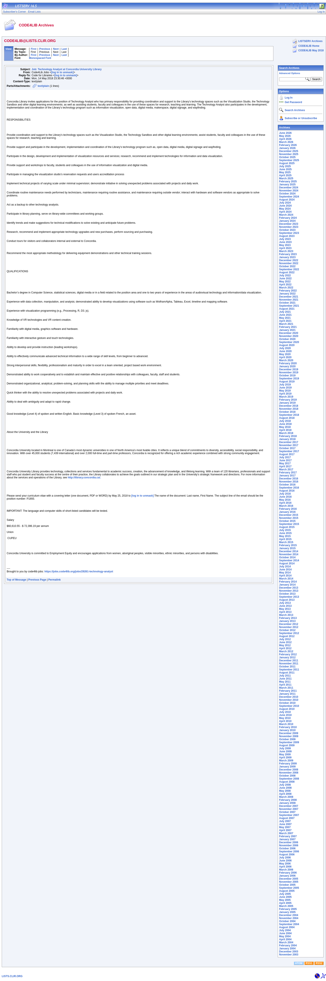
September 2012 (289, 633)
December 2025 (288, 151)
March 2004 (286, 942)
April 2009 (285, 757)
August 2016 (286, 490)
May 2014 (284, 572)
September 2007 (289, 815)
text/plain (43, 85)
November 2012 (288, 627)
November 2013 (288, 590)
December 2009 (288, 733)
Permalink (54, 579)
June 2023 (285, 242)
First (33, 48)
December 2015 (288, 514)
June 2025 (285, 169)
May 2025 (284, 172)
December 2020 (288, 333)
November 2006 (288, 845)
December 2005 (288, 878)
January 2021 (287, 330)
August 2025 (286, 163)
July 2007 (285, 821)
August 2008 (286, 781)
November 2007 (288, 809)
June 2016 (285, 496)
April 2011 (285, 684)
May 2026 (284, 136)
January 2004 (287, 948)
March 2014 (286, 578)
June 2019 (285, 387)
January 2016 (287, 511)
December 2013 (288, 587)
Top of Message (16, 579)
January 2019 (287, 402)
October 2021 (287, 302)
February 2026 (288, 145)
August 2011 (286, 672)
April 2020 (285, 357)
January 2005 (287, 912)
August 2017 (286, 454)
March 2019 (286, 396)
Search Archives (289, 68)
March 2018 (286, 433)
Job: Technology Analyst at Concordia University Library (67, 69)
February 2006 (288, 872)
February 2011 (288, 690)
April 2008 (285, 793)
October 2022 (287, 266)
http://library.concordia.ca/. (84, 477)
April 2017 (285, 466)
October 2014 (287, 557)
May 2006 (284, 863)
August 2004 (286, 927)
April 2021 (285, 320)
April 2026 (285, 139)
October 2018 (287, 411)
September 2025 (289, 160)
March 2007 (286, 833)
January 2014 (287, 584)
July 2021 (285, 311)
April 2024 (285, 211)
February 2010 (288, 727)
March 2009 (286, 760)
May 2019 (284, 390)
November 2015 (288, 518)
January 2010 (287, 730)
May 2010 (284, 718)
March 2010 (286, 724)
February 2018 (288, 436)
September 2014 (289, 560)
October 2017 (287, 448)
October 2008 (287, 775)
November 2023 (288, 226)
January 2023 (287, 257)
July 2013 (285, 602)
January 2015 (287, 548)
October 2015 (287, 521)
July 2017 (285, 457)
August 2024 (286, 199)
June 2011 (285, 678)
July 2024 (285, 202)
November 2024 (288, 190)
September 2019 (289, 378)
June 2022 (285, 278)
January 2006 (287, 875)
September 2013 (289, 596)
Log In (288, 97)
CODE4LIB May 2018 (311, 50)
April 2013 (285, 612)
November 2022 (288, 263)
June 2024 (285, 205)
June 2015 (285, 533)
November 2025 (288, 154)
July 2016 (285, 493)
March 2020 (286, 360)
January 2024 (287, 220)
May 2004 (284, 936)
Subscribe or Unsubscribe (301, 118)
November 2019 (288, 372)
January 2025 (287, 184)
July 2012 (285, 639)
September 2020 (289, 342)
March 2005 (286, 906)
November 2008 (288, 772)
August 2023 (286, 236)
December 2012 (288, 624)
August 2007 (286, 818)
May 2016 (284, 499)
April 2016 (285, 502)
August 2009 (286, 745)
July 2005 (285, 893)
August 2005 (286, 890)
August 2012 (286, 636)
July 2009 (285, 748)
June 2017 (285, 460)
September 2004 (289, 924)
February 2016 (288, 508)
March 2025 (286, 178)
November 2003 (288, 954)
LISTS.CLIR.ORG (12, 976)
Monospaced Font (40, 58)
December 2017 (288, 442)
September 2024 (289, 196)
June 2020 (285, 351)
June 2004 (285, 933)
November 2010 (288, 699)
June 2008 (285, 787)
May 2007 (284, 827)
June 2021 (285, 314)
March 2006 (286, 869)
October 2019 (287, 375)
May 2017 (284, 463)
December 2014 (288, 551)
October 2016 (287, 484)
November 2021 (288, 299)
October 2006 (287, 848)
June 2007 (285, 824)
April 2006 (285, 866)
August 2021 (286, 308)
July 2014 (285, 566)
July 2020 (285, 348)
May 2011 (284, 681)
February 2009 (288, 763)
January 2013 (287, 621)
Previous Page (37, 579)
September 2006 (289, 851)
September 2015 (289, 524)
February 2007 (288, 836)
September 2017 (289, 451)
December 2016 (288, 478)
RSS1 (309, 963)
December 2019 (288, 369)
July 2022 (285, 275)
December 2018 (288, 405)
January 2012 (287, 657)
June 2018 (285, 424)
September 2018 (289, 414)
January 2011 (287, 693)
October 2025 (287, 157)
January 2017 (287, 475)
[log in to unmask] (62, 72)
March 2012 (286, 651)
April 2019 (285, 393)
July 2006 (285, 857)
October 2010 (287, 702)
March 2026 (286, 142)
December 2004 (288, 915)
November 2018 (288, 408)
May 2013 (284, 608)
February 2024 (288, 217)
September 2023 (289, 233)
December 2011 (288, 660)
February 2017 (288, 472)
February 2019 (288, 399)
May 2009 (284, 754)
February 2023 (288, 254)
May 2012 (284, 645)
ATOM (298, 963)
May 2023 (284, 245)
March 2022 (286, 287)
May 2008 (284, 790)
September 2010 (289, 705)
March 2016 (286, 505)
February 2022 (288, 290)
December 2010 (288, 696)
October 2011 (287, 666)
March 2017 (286, 469)
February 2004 (288, 945)
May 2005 (284, 900)
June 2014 (285, 569)
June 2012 (285, 642)
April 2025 (285, 175)
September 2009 (289, 742)
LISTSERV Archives (310, 41)
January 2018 (287, 439)
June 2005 (285, 896)
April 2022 (285, 284)
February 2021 (288, 327)
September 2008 (289, 778)
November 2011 (288, 663)
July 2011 (285, 675)
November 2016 (288, 481)
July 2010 (285, 712)
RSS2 (319, 963)
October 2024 (287, 193)
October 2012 (287, 630)
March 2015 (286, 542)
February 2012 (288, 654)
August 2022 (286, 272)
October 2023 (287, 229)
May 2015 (284, 536)
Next (56, 48)
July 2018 (285, 421)
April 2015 (285, 539)
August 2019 (286, 381)
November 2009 (288, 736)
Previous (44, 48)
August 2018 (286, 417)
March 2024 (286, 214)
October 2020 (287, 339)
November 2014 (288, 554)
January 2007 (287, 839)
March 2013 (286, 615)
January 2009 (287, 766)
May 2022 (284, 281)
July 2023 (285, 239)
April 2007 (285, 830)
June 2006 (285, 860)
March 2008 (286, 796)
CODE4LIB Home (308, 45)
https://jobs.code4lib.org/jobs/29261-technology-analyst (78, 571)
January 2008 (287, 803)
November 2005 (288, 881)
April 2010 (285, 721)
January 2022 (287, 293)
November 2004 (288, 918)
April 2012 (285, 648)
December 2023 (288, 223)
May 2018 (284, 427)
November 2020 (288, 336)
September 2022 (289, 269)
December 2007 (288, 806)
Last (64, 48)
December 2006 (288, 842)
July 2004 (285, 930)
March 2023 (286, 251)
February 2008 (288, 799)
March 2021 (286, 323)
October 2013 (287, 593)
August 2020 (286, 345)
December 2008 (288, 769)
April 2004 (285, 939)
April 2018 (285, 430)
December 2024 (288, 187)
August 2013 (286, 599)
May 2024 (284, 208)
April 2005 (285, 903)
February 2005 (288, 909)
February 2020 (288, 363)
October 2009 (287, 739)
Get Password (293, 102)
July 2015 (285, 530)
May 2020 (284, 354)
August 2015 (286, 527)
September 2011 (289, 669)
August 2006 (286, 854)
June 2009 (285, 751)
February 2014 (288, 581)
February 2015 (288, 545)
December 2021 (288, 296)
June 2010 (285, 715)
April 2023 (285, 248)
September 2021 (289, 305)
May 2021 (284, 317)
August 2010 (286, 709)
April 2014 (285, 575)
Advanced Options (289, 73)
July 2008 (285, 784)
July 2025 (285, 166)
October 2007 (287, 812)
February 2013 (288, 618)
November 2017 (288, 445)
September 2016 (289, 487)
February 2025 (288, 181)
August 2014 (286, 563)
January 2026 (287, 148)
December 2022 (288, 260)
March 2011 (286, 687)
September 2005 (289, 887)
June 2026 (285, 132)
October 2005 (287, 884)
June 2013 (285, 605)
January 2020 (287, 366)
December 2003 (288, 951)
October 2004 (287, 921)
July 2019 (285, 384)
